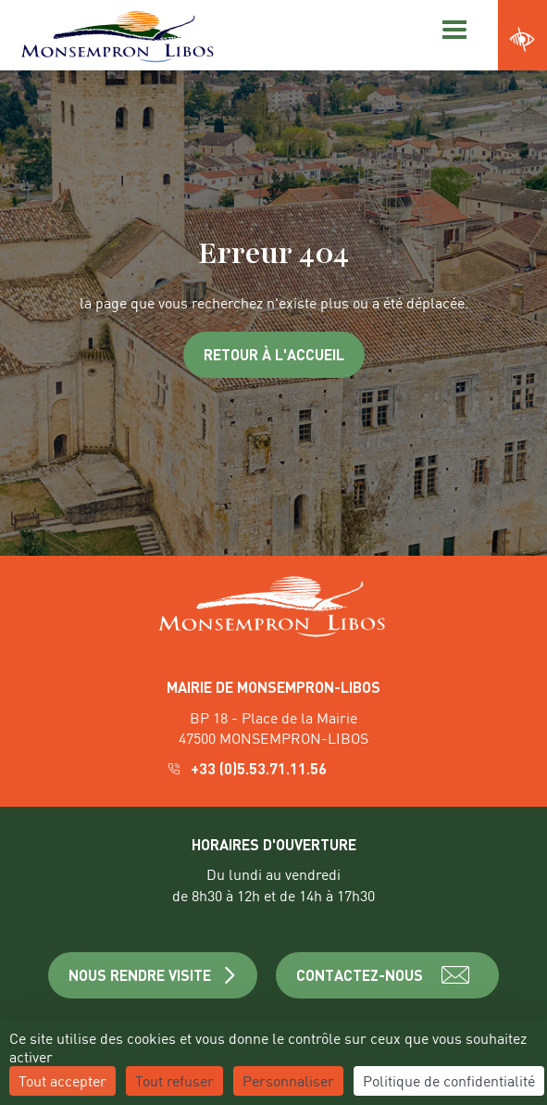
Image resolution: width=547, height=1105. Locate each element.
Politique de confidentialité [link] (449, 1080)
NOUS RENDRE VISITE (153, 975)
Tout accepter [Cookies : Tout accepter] (62, 1080)
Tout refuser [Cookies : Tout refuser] (174, 1080)
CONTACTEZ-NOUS (387, 975)
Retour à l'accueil (274, 354)
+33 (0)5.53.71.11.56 (248, 768)
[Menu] (451, 28)
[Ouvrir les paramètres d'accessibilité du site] (522, 40)
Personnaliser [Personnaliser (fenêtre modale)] (288, 1080)
